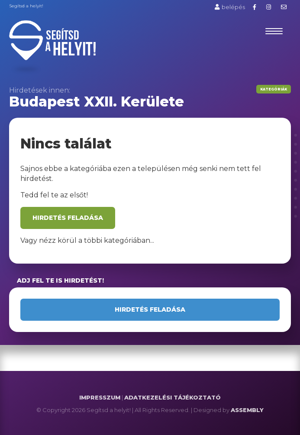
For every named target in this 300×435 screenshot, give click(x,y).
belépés (230, 6)
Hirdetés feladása (67, 218)
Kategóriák (273, 89)
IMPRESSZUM (99, 397)
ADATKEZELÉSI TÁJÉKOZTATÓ (172, 397)
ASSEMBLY (247, 409)
